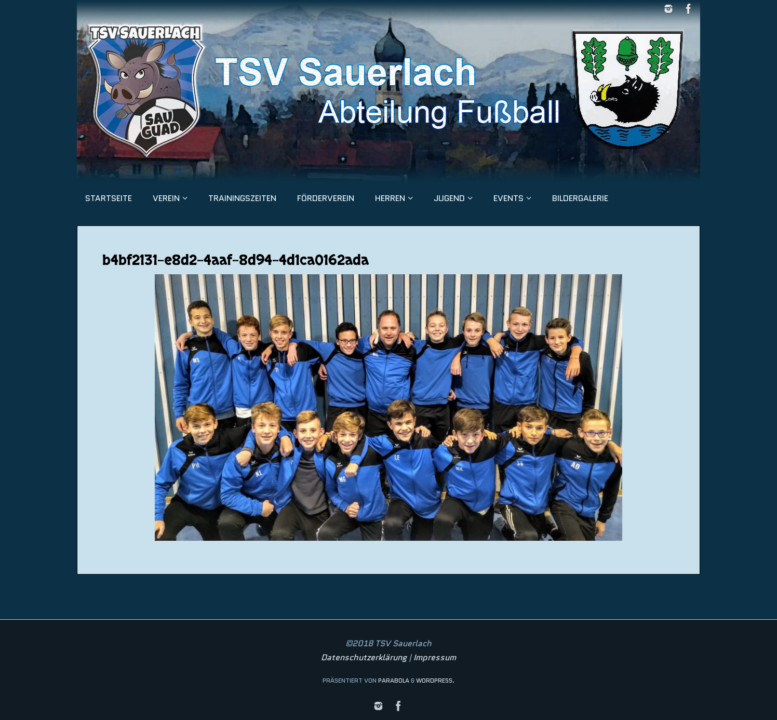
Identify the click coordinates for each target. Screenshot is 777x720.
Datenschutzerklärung (364, 657)
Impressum (434, 657)
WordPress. (435, 680)
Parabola (393, 680)
